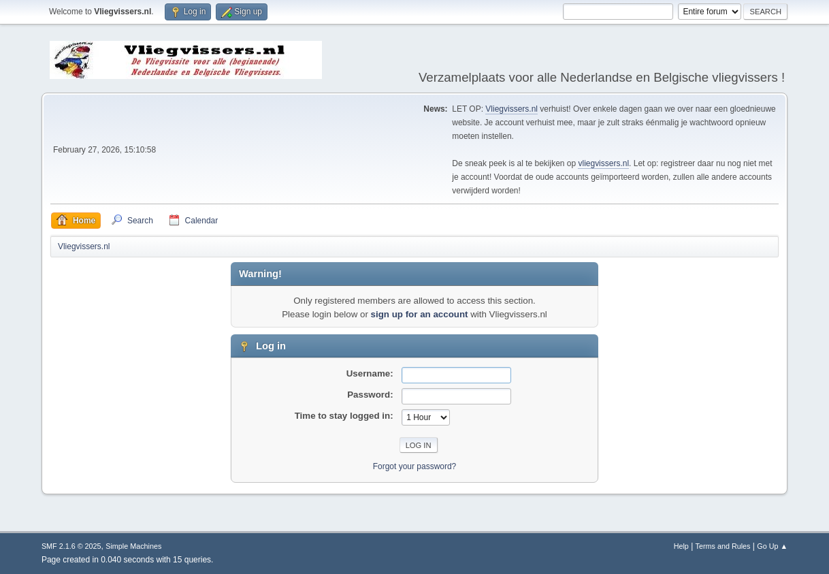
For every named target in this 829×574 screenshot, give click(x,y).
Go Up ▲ (772, 546)
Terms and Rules (723, 546)
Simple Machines (133, 546)
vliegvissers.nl (603, 163)
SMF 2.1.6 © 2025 (71, 546)
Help (681, 546)
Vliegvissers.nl (511, 109)
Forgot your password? (415, 466)
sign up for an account (419, 314)
